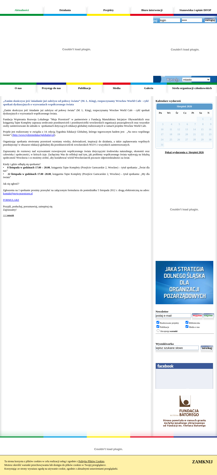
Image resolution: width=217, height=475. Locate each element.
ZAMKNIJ (202, 461)
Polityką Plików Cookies (91, 461)
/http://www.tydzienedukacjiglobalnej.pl (33, 135)
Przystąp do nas (51, 88)
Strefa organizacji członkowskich (192, 88)
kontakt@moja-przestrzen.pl (18, 193)
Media (116, 88)
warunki (174, 331)
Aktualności (22, 10)
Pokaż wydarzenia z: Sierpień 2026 (184, 152)
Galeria (148, 88)
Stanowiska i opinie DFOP (195, 10)
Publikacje (84, 88)
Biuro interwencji (152, 10)
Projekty (108, 10)
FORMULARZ (11, 200)
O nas (18, 88)
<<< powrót (8, 215)
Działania (65, 10)
